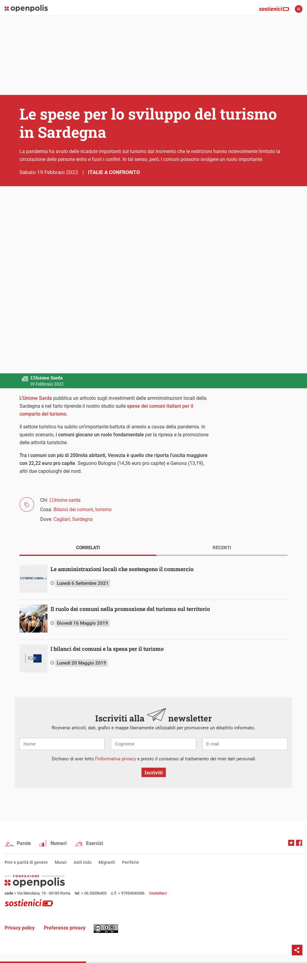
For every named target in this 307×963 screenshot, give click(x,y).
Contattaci (158, 893)
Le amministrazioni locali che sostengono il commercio (122, 569)
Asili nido (83, 862)
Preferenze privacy (64, 928)
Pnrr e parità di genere (26, 862)
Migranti (107, 862)
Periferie (130, 862)
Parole (24, 843)
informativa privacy (116, 759)
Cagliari (62, 519)
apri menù (298, 9)
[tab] (87, 548)
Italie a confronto (114, 172)
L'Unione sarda (65, 500)
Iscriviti (154, 772)
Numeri (59, 843)
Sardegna (82, 519)
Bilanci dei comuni (73, 509)
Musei (61, 862)
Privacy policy (20, 928)
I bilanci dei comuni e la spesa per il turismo (107, 648)
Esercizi (94, 843)
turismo (103, 509)
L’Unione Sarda (35, 398)
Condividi (297, 950)
